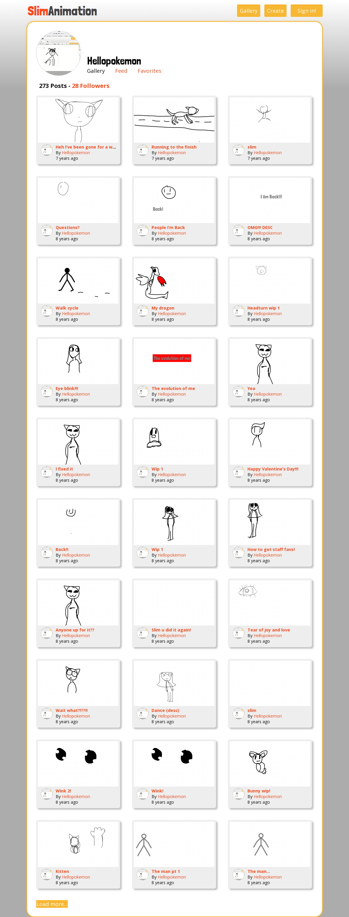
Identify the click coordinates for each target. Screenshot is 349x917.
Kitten (62, 871)
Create (275, 10)
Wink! (157, 791)
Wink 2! (63, 791)
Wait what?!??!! (72, 710)
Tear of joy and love (268, 630)
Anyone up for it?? (75, 630)
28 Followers (91, 86)
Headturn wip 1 (263, 308)
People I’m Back (168, 227)
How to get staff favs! (271, 549)
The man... (258, 871)
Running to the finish (174, 147)
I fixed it (64, 469)
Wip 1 (157, 469)
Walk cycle (67, 308)
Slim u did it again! (171, 630)
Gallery (249, 10)
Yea (251, 388)
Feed (121, 70)
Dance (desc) (165, 710)
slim (251, 147)
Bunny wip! (258, 791)
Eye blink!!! (67, 388)
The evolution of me (173, 388)
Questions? (68, 227)
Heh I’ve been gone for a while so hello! (97, 147)
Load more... (51, 904)
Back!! (62, 549)
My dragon (163, 308)
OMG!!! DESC (260, 227)
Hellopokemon (76, 152)
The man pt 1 (166, 871)
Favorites (149, 70)
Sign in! (306, 10)
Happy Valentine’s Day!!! (272, 469)
